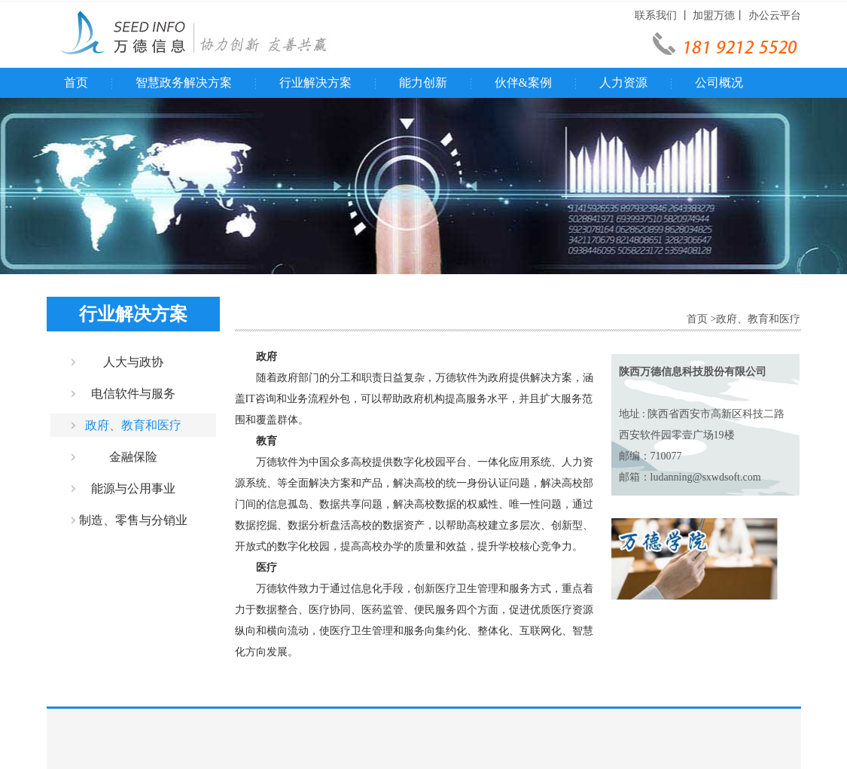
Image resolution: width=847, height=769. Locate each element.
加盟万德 (714, 15)
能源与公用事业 (133, 488)
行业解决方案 (315, 82)
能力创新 (423, 82)
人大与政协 (133, 362)
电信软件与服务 (133, 393)
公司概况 (719, 82)
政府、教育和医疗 (133, 425)
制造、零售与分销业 (133, 520)
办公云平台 (774, 15)
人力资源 (623, 82)
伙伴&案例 (523, 82)
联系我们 (656, 15)
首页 (76, 82)
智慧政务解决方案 (184, 82)
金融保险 (133, 456)
